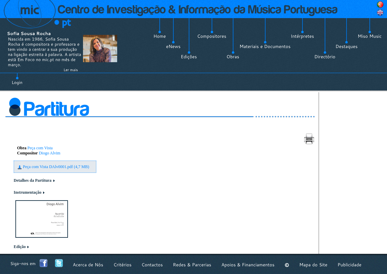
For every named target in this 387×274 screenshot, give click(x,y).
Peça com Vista (40, 148)
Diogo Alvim (49, 153)
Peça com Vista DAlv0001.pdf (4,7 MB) (56, 166)
